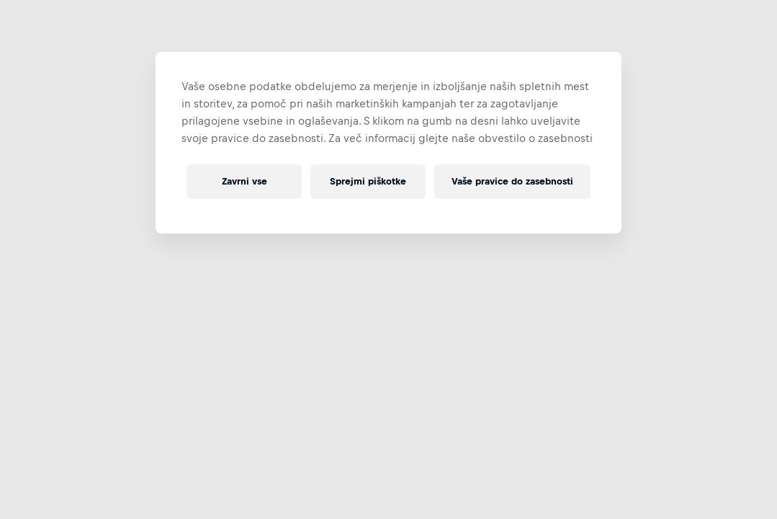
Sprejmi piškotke (368, 181)
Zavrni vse (244, 181)
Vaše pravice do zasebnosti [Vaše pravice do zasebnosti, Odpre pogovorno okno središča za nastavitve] (512, 181)
